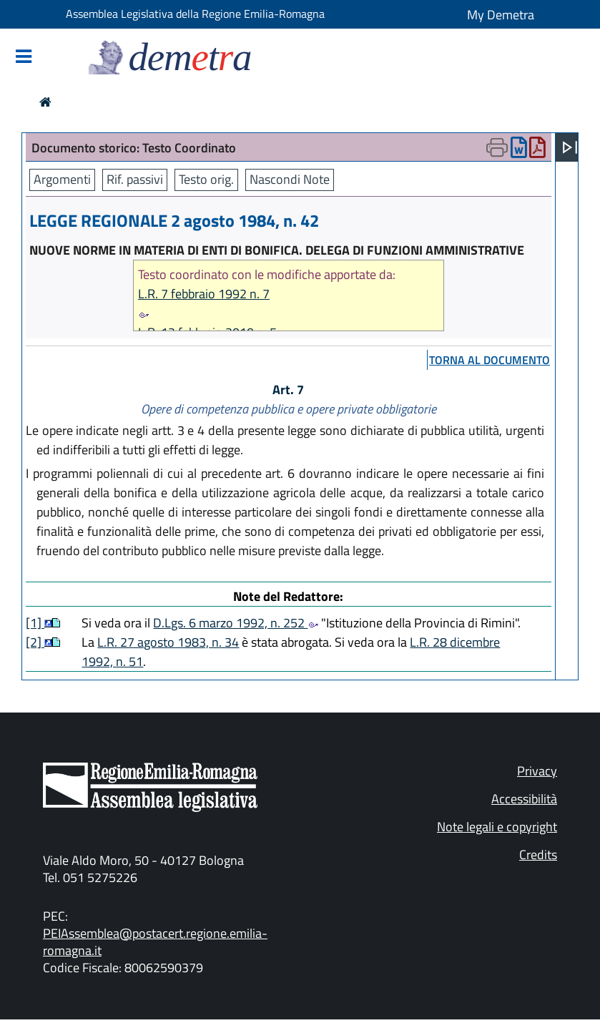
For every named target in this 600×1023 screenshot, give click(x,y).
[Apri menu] (570, 147)
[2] (35, 642)
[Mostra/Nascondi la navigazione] (23, 57)
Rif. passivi (135, 179)
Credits (538, 854)
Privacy (537, 770)
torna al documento (489, 359)
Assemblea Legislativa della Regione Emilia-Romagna (195, 13)
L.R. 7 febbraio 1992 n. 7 (204, 293)
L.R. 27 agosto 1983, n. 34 (168, 642)
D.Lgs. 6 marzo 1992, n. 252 (235, 622)
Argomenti (62, 179)
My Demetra (500, 14)
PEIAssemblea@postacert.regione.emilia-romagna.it (155, 942)
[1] (35, 622)
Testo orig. (206, 179)
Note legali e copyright (497, 826)
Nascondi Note (290, 179)
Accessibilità (524, 798)
